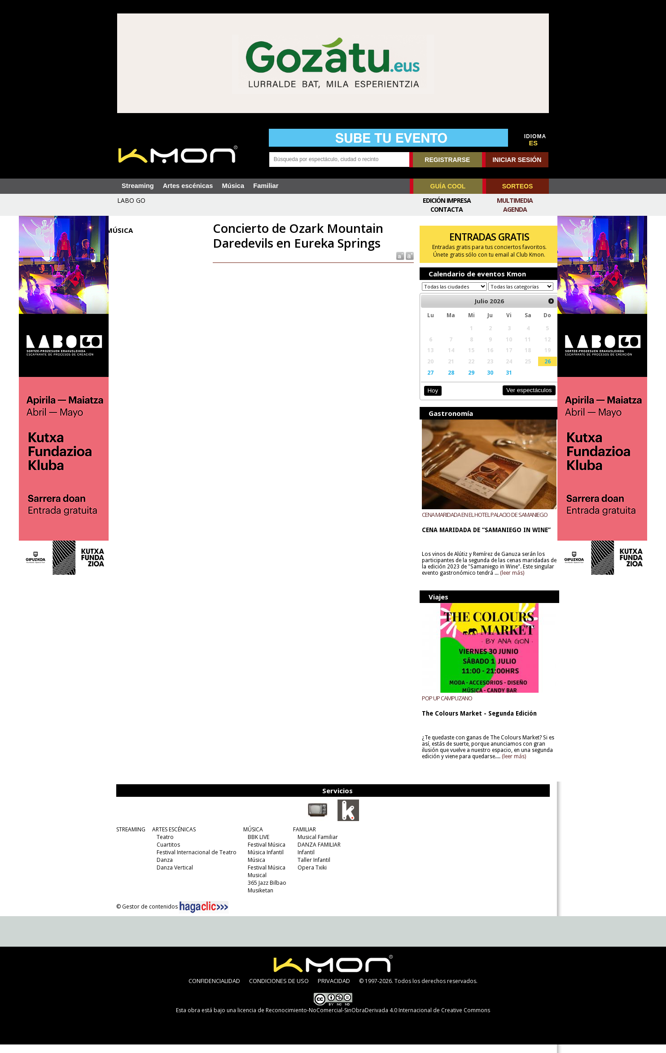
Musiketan (259, 899)
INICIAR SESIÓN (516, 159)
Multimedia (515, 200)
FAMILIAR (303, 838)
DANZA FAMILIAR (317, 853)
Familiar (265, 185)
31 (503, 380)
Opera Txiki (310, 876)
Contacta (446, 209)
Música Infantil (264, 861)
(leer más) (530, 581)
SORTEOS (517, 186)
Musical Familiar (316, 845)
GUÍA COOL (448, 186)
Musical (255, 883)
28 (446, 380)
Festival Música (265, 853)
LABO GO (131, 200)
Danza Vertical (173, 876)
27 (427, 380)
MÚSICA (252, 838)
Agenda (515, 209)
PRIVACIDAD (334, 989)
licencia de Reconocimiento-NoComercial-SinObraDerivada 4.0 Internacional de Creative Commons (363, 1018)
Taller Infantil (312, 868)
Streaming (138, 185)
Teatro (163, 845)
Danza (163, 868)
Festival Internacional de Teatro (195, 861)
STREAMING (129, 838)
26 (539, 369)
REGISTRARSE (447, 159)
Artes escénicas (188, 185)
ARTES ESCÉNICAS (172, 838)
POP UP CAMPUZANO (444, 707)
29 (466, 380)
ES (533, 143)
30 (484, 380)
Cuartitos (167, 853)
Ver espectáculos (520, 398)
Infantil (304, 861)
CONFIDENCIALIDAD (214, 989)
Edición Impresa (447, 200)
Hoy (429, 399)
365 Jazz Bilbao (265, 891)
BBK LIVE (257, 845)
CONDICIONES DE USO (279, 989)
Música (233, 185)
